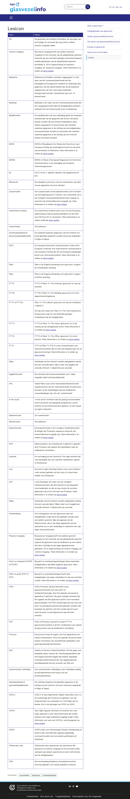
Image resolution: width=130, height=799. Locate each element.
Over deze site (46, 796)
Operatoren (36, 775)
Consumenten (24, 775)
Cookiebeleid (32, 796)
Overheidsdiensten (49, 775)
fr (109, 7)
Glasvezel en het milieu (97, 52)
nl (113, 7)
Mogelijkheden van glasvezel (99, 31)
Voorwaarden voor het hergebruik (86, 796)
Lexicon (90, 57)
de (117, 7)
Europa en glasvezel (96, 47)
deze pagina (48, 71)
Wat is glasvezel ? (95, 25)
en (121, 7)
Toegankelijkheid (62, 796)
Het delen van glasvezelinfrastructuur (103, 41)
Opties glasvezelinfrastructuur (100, 36)
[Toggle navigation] (11, 17)
